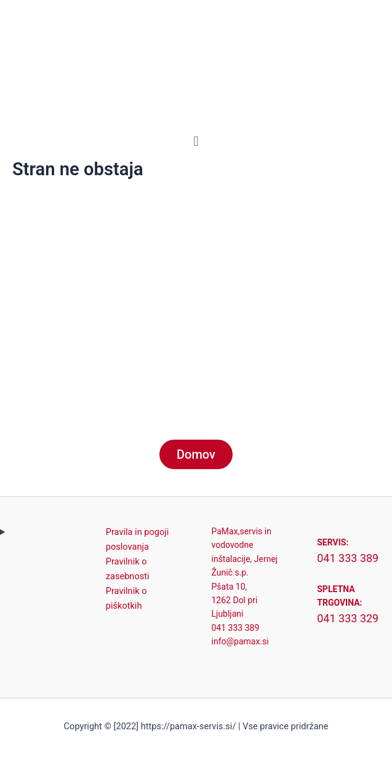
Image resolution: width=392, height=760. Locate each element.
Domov (196, 454)
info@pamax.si (240, 641)
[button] (196, 141)
